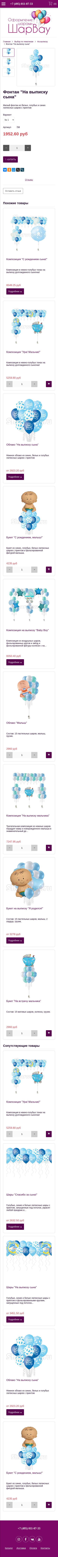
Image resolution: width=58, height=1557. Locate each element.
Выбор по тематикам (24, 42)
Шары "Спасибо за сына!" (21, 1194)
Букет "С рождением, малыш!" (24, 537)
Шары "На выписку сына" (21, 1287)
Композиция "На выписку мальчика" (27, 815)
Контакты (45, 1548)
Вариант (7, 115)
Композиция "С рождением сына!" (26, 259)
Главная (7, 42)
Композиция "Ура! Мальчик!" (23, 352)
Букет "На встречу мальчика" (23, 1001)
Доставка (21, 1548)
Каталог (9, 1548)
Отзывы (29, 180)
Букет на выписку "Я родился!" (24, 908)
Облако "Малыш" (16, 722)
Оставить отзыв (13, 191)
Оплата (33, 1548)
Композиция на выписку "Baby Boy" (27, 630)
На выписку (42, 42)
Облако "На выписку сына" (22, 444)
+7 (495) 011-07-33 (21, 3)
